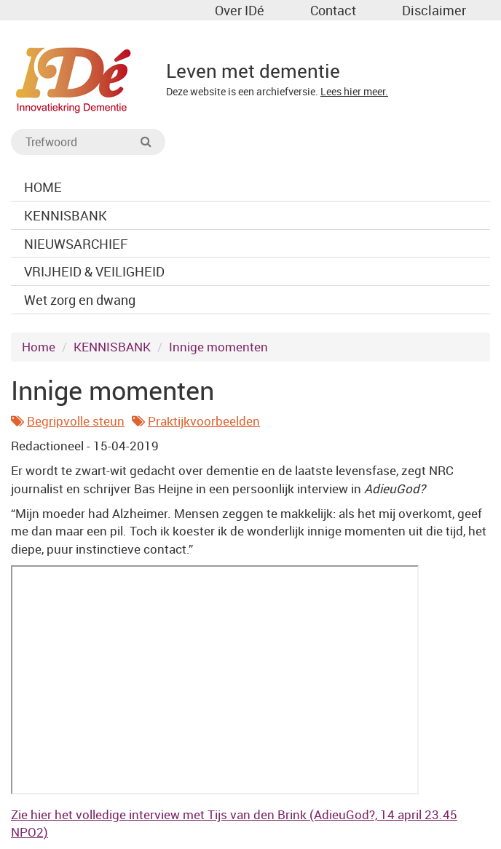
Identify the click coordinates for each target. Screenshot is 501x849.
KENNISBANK (112, 346)
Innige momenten (218, 346)
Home (38, 346)
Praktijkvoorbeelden (204, 420)
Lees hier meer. (354, 91)
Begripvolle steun (76, 420)
